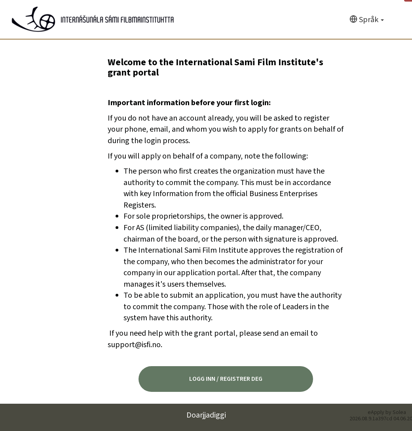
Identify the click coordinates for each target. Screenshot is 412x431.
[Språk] (366, 20)
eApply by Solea (387, 412)
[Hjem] (93, 19)
